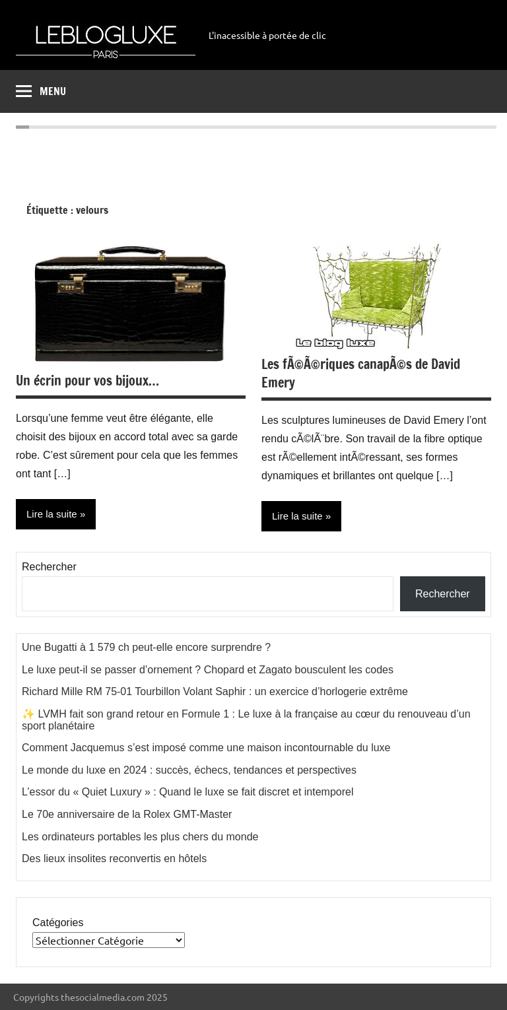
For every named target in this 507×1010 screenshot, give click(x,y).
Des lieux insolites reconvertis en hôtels (114, 858)
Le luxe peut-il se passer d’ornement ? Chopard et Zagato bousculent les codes (207, 669)
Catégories (57, 922)
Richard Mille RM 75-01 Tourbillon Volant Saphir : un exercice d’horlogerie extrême (215, 691)
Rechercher (49, 566)
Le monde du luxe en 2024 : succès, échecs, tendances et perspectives (189, 770)
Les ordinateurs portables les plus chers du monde (140, 836)
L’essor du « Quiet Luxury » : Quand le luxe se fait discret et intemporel (188, 791)
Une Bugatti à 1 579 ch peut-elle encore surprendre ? (146, 647)
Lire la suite (297, 516)
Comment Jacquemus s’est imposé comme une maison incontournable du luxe (206, 747)
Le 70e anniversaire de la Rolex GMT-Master (127, 814)
